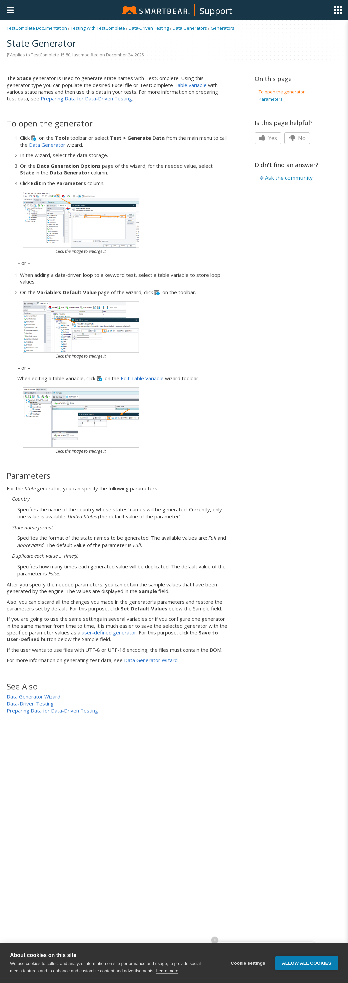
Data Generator (47, 144)
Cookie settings (248, 963)
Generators (222, 28)
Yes (268, 138)
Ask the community (289, 177)
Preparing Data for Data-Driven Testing (86, 98)
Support (216, 11)
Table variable (190, 85)
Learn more (167, 970)
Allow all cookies (306, 963)
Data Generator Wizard (151, 660)
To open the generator (282, 92)
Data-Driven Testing (149, 28)
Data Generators (190, 28)
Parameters (271, 99)
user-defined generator (109, 632)
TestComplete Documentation (37, 28)
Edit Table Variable (142, 378)
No (297, 138)
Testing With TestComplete (98, 28)
